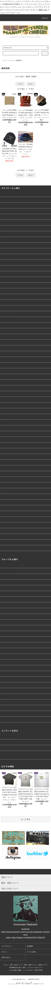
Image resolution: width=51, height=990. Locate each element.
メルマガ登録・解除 (15, 970)
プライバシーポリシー (34, 967)
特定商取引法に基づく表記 (17, 967)
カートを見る (31, 952)
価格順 (27, 77)
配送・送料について (30, 965)
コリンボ (11, 60)
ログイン (4, 952)
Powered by (25, 984)
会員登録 (30, 946)
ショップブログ (28, 970)
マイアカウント (6, 946)
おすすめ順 (19, 77)
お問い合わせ (5, 957)
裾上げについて (8, 748)
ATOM (40, 970)
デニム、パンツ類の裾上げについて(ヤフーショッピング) (24, 754)
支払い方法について (16, 965)
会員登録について (9, 742)
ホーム (5, 60)
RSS (36, 970)
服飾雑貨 (18, 60)
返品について (43, 965)
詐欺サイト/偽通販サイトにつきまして (17, 762)
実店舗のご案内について (11, 736)
